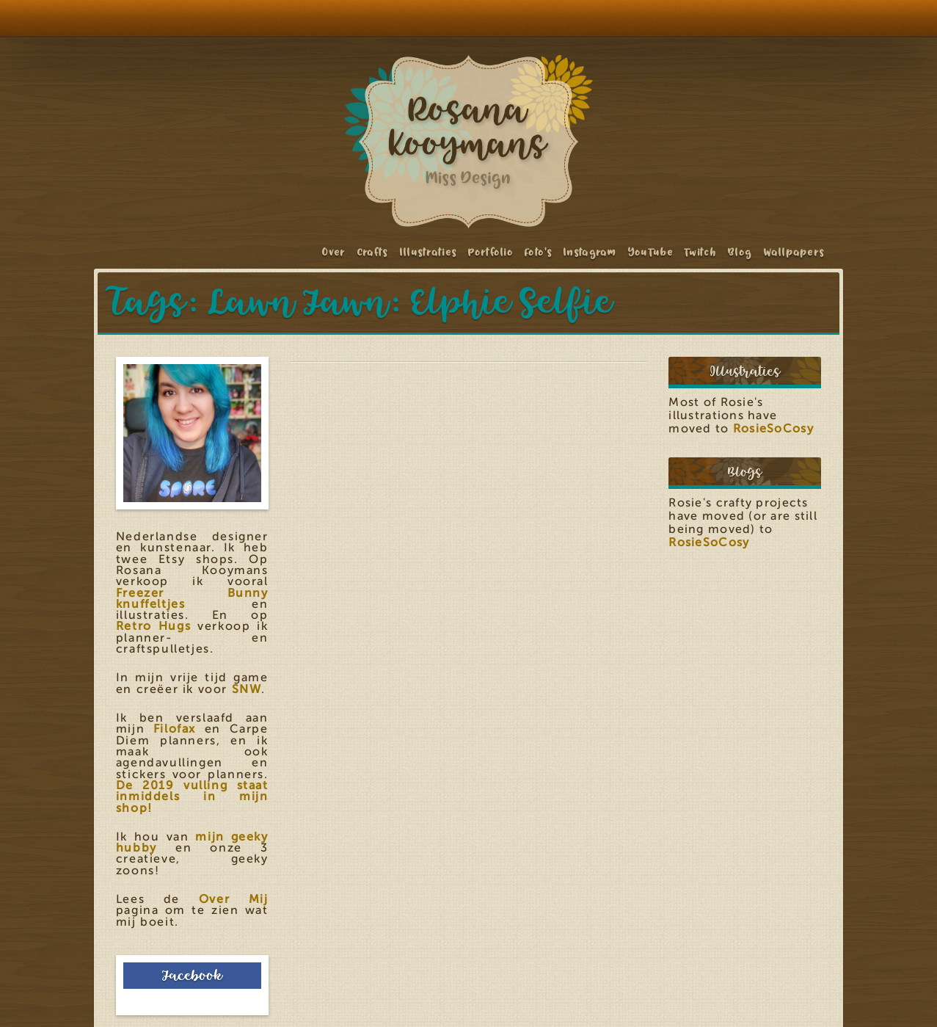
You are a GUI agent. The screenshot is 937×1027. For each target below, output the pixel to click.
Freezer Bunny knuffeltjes (192, 599)
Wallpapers (794, 252)
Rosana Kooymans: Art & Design (469, 141)
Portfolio (491, 252)
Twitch (701, 252)
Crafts (373, 252)
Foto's (539, 252)
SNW (247, 689)
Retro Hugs (153, 626)
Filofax (174, 729)
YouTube (651, 252)
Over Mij (234, 899)
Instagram (590, 252)
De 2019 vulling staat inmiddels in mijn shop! (192, 797)
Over (334, 252)
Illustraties (428, 252)
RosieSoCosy (773, 428)
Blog (740, 252)
